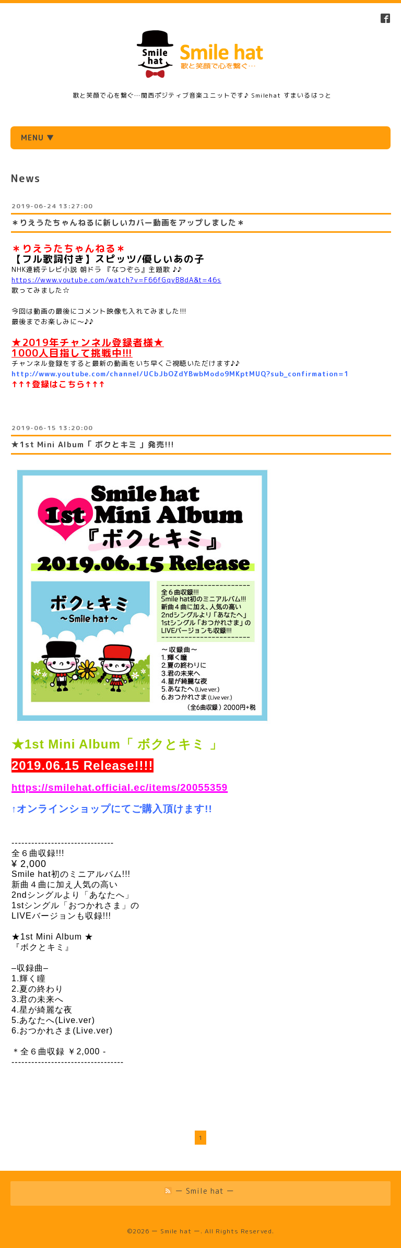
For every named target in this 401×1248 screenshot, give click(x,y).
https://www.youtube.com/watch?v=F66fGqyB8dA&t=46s (116, 279)
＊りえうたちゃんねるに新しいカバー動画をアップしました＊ (128, 222)
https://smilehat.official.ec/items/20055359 (119, 787)
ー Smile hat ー (175, 1231)
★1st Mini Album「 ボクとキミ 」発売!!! (92, 444)
